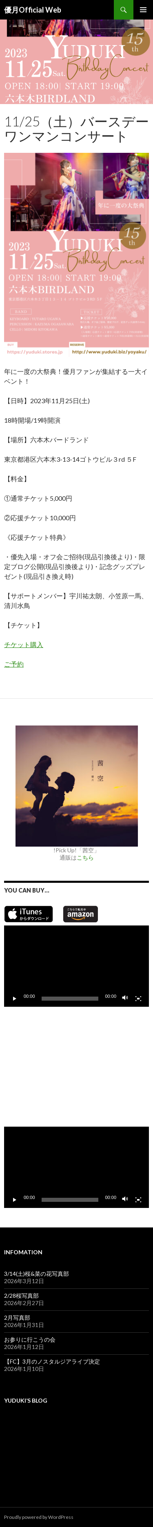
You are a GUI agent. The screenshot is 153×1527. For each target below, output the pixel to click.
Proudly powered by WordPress (38, 1517)
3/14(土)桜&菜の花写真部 (36, 1273)
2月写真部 (17, 1317)
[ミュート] (125, 999)
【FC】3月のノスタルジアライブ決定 (52, 1361)
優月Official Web (32, 9)
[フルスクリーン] (138, 999)
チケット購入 (23, 644)
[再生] (15, 999)
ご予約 (14, 664)
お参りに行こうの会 (29, 1339)
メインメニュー (143, 10)
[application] (76, 966)
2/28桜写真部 (21, 1295)
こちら (85, 857)
